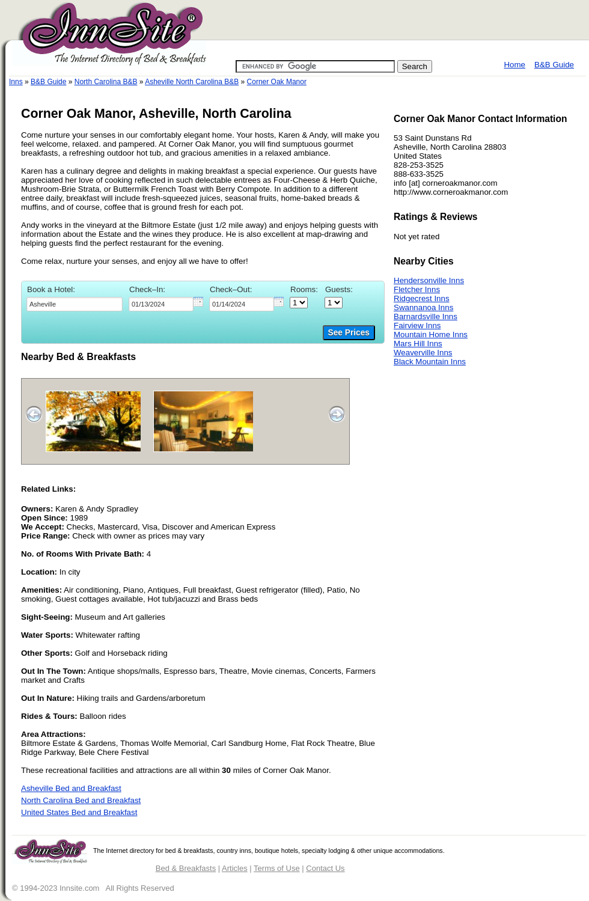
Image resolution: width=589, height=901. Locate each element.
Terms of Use (277, 868)
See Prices (349, 332)
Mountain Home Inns (431, 334)
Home (514, 64)
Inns (16, 82)
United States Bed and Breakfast (79, 812)
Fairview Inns (417, 325)
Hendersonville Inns (429, 280)
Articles (235, 868)
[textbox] (74, 304)
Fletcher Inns (417, 289)
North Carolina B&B (106, 82)
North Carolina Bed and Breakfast (81, 800)
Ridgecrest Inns (422, 298)
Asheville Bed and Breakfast (71, 788)
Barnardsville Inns (425, 316)
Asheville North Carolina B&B (192, 82)
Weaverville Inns (423, 352)
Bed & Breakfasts (186, 868)
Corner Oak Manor (277, 82)
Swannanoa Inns (423, 307)
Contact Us (325, 868)
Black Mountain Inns (430, 361)
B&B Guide (554, 64)
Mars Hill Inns (418, 343)
